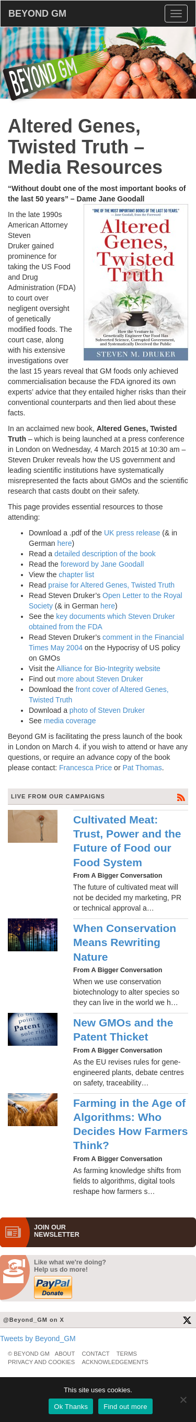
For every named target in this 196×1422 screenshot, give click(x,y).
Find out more (125, 1407)
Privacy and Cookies (41, 1362)
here (64, 543)
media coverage (70, 720)
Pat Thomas (142, 767)
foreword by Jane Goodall (102, 564)
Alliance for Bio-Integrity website (108, 668)
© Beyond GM (29, 1354)
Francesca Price (85, 767)
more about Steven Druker (100, 679)
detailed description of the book (105, 553)
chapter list (76, 574)
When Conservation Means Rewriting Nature (124, 942)
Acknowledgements (115, 1362)
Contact (95, 1354)
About (65, 1354)
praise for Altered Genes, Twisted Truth (111, 585)
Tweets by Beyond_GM (38, 1338)
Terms (127, 1354)
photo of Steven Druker (107, 710)
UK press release (132, 533)
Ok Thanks (71, 1407)
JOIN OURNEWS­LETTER (56, 1231)
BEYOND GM (37, 13)
